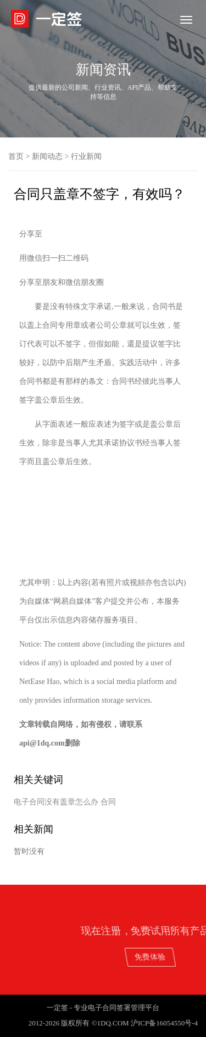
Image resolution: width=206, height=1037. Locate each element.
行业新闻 (86, 156)
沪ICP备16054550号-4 (164, 1023)
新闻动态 (47, 156)
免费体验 (170, 956)
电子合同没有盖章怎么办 (56, 802)
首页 (16, 156)
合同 (108, 802)
